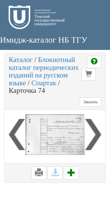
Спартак (43, 83)
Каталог (21, 59)
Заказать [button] (90, 102)
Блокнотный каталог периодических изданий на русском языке (44, 71)
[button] (89, 74)
